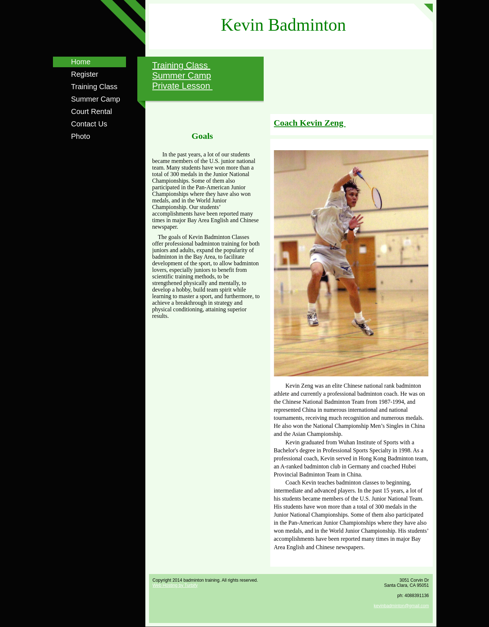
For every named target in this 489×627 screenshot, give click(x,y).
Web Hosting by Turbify (175, 585)
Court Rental (91, 111)
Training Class (94, 87)
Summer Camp (95, 99)
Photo (80, 136)
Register (84, 74)
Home (81, 62)
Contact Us (89, 124)
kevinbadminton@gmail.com (401, 605)
